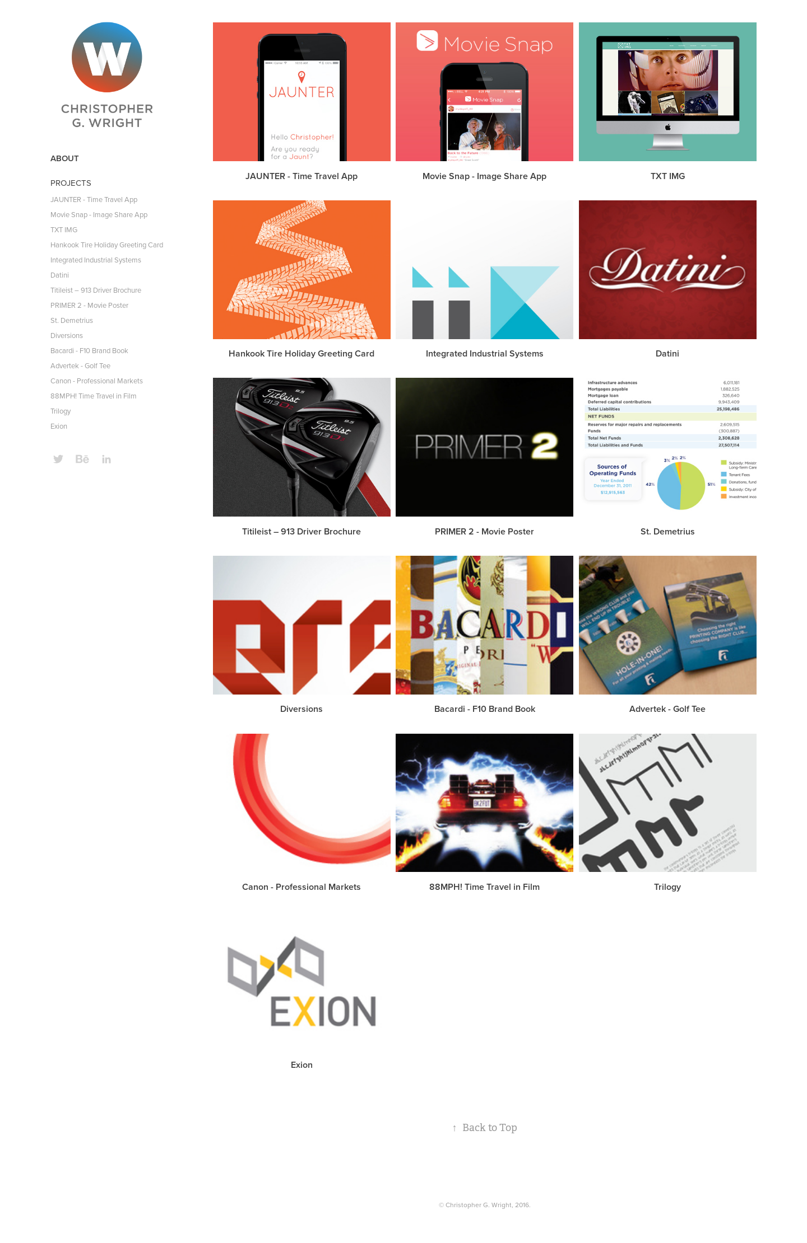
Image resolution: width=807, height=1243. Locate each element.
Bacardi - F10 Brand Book (89, 350)
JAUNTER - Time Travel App (93, 199)
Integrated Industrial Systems (95, 260)
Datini (59, 275)
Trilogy (60, 411)
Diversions (66, 335)
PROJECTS (70, 183)
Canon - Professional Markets (96, 381)
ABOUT (64, 158)
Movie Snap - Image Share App (98, 214)
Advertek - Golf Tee (80, 365)
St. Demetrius (71, 320)
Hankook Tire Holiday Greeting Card (106, 245)
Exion (58, 426)
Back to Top (484, 1128)
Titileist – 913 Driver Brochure (95, 290)
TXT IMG (63, 229)
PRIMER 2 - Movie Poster (89, 305)
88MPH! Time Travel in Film (93, 396)
